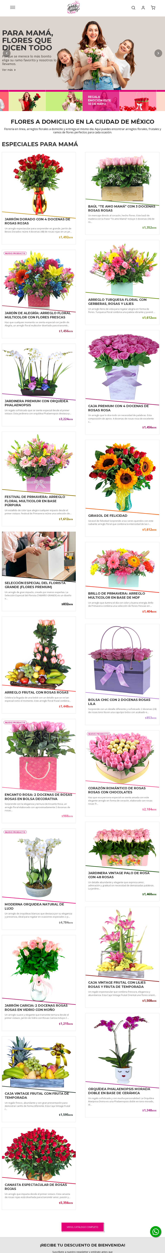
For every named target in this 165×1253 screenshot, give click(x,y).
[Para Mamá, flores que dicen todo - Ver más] (82, 53)
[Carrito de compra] (153, 7)
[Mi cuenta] (143, 7)
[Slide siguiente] (158, 53)
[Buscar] (133, 7)
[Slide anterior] (7, 53)
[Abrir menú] (12, 7)
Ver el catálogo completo (82, 1227)
